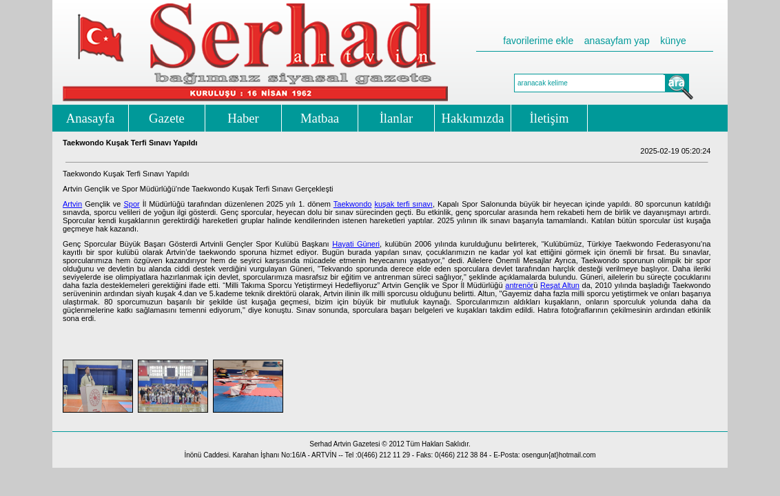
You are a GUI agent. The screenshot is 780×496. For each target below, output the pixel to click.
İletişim (549, 118)
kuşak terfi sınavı (403, 204)
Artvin (72, 204)
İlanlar (396, 118)
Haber (243, 118)
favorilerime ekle (538, 40)
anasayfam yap (617, 40)
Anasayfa (90, 118)
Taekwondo (352, 204)
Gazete (167, 118)
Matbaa (319, 118)
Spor (131, 204)
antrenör (519, 285)
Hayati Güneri (356, 244)
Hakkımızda (472, 118)
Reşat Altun (559, 285)
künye (673, 40)
